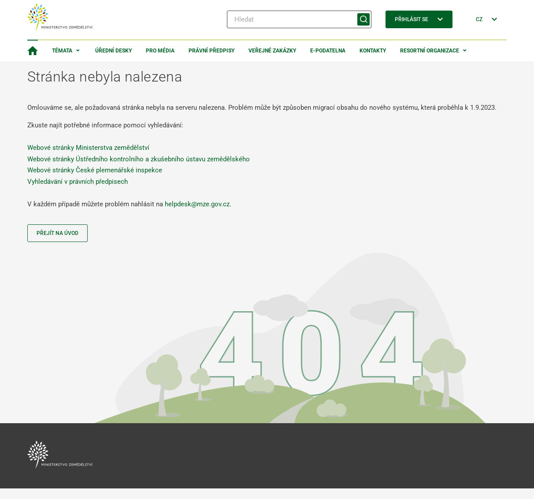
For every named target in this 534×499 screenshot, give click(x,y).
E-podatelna (327, 51)
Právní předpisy (211, 51)
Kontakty (373, 51)
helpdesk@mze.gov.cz (197, 204)
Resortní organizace (429, 51)
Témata (62, 51)
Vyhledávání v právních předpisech (77, 182)
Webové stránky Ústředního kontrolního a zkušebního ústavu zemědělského (138, 159)
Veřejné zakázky (272, 51)
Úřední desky (113, 51)
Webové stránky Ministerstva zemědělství (88, 148)
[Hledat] (299, 19)
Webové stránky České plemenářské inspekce (94, 170)
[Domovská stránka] (32, 50)
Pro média (160, 51)
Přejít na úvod (57, 233)
